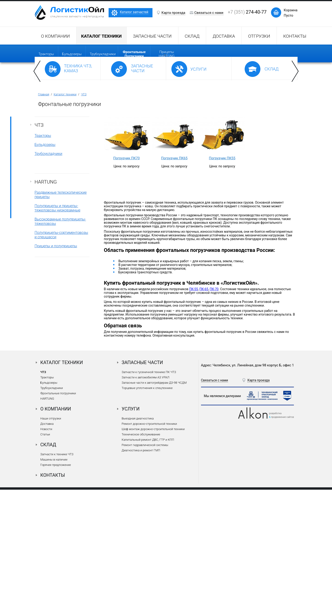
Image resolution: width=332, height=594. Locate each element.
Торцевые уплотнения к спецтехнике (147, 492)
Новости (46, 533)
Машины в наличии (53, 564)
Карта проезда (173, 13)
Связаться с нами (208, 13)
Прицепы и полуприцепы (56, 350)
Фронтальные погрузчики (58, 497)
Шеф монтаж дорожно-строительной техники (153, 533)
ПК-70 (214, 393)
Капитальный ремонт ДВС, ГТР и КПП (148, 544)
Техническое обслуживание (141, 538)
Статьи (45, 538)
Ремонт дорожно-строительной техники (149, 528)
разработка (275, 517)
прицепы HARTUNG (167, 54)
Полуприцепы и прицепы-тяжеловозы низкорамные (57, 312)
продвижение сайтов (282, 521)
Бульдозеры (72, 54)
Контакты (294, 36)
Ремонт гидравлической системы (145, 549)
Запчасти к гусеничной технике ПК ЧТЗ (149, 476)
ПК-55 (193, 393)
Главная (43, 198)
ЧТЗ (83, 198)
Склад (192, 36)
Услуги (131, 513)
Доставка (224, 36)
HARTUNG (46, 286)
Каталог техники (65, 198)
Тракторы (46, 54)
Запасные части (152, 36)
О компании (55, 36)
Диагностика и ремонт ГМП (141, 554)
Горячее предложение (55, 569)
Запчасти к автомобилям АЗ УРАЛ (145, 481)
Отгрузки (259, 36)
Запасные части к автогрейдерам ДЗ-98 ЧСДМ (154, 487)
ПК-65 (203, 393)
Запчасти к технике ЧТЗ (56, 558)
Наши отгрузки (50, 523)
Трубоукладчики (103, 54)
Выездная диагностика (138, 523)
